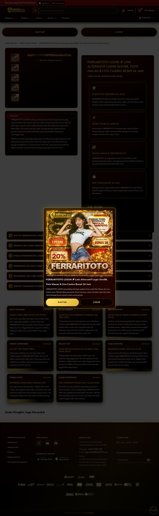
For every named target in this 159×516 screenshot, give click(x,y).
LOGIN (96, 302)
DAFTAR (62, 302)
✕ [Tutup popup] (112, 211)
